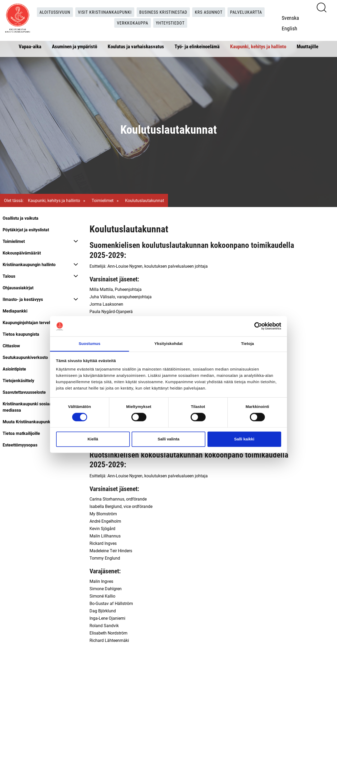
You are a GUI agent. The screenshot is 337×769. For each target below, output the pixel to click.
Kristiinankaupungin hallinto (29, 264)
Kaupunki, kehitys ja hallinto (258, 46)
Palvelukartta (246, 12)
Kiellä (92, 439)
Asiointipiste (14, 369)
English (289, 28)
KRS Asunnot (208, 12)
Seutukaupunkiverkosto (25, 357)
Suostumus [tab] (90, 343)
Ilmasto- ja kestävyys (23, 299)
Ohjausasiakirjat (18, 287)
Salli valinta (169, 439)
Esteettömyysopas (20, 445)
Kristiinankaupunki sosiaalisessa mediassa (34, 407)
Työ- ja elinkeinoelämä (197, 46)
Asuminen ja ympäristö (74, 46)
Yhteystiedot (170, 23)
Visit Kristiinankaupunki (105, 12)
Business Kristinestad (163, 12)
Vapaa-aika (30, 46)
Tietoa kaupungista (21, 334)
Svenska (290, 17)
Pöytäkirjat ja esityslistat (26, 229)
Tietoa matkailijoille (21, 433)
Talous (9, 276)
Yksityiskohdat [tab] (168, 343)
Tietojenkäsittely (18, 380)
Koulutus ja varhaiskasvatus (136, 46)
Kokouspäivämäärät (22, 253)
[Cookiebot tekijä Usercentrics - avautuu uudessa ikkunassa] (258, 326)
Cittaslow (11, 345)
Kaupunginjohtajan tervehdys (30, 322)
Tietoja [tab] (247, 343)
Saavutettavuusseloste (24, 392)
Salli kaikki (244, 439)
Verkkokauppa (132, 23)
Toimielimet (102, 200)
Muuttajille (307, 46)
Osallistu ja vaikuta (20, 218)
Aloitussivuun (54, 12)
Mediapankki (15, 311)
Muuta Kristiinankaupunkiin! (29, 421)
